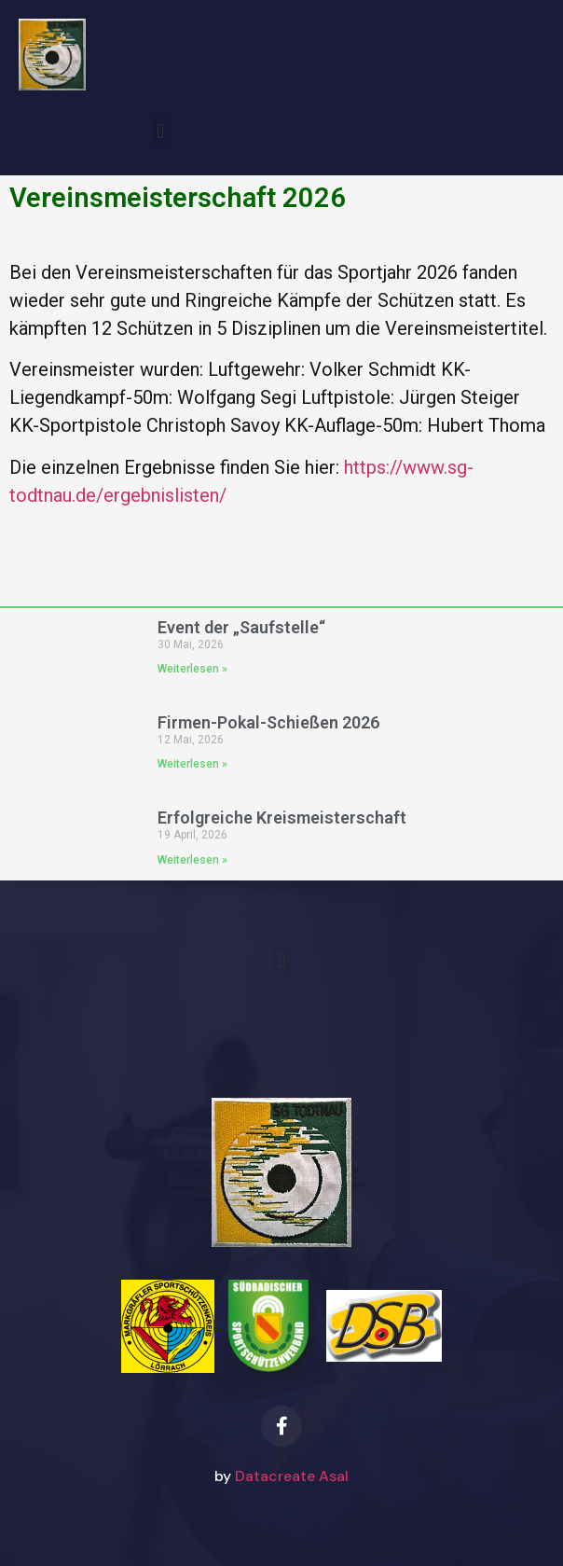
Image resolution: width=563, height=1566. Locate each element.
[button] (161, 132)
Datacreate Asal (292, 1476)
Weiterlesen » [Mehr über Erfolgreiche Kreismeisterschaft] (192, 859)
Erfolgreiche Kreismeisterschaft (282, 817)
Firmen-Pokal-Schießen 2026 (268, 722)
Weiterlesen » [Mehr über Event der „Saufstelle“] (192, 668)
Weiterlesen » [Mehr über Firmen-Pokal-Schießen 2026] (192, 763)
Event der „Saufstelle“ (241, 627)
